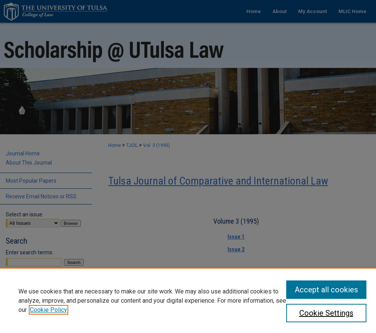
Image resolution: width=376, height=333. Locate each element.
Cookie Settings (326, 313)
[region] (188, 300)
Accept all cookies (326, 289)
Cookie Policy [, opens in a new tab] (48, 309)
